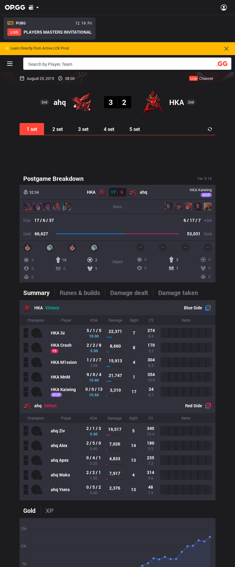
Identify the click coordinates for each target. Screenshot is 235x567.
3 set (83, 129)
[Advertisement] (117, 154)
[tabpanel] (117, 400)
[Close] (226, 48)
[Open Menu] (224, 7)
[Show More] (34, 7)
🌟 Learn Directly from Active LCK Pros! (37, 48)
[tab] (38, 293)
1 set (32, 129)
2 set (57, 129)
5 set (134, 129)
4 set (109, 129)
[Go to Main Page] (15, 7)
